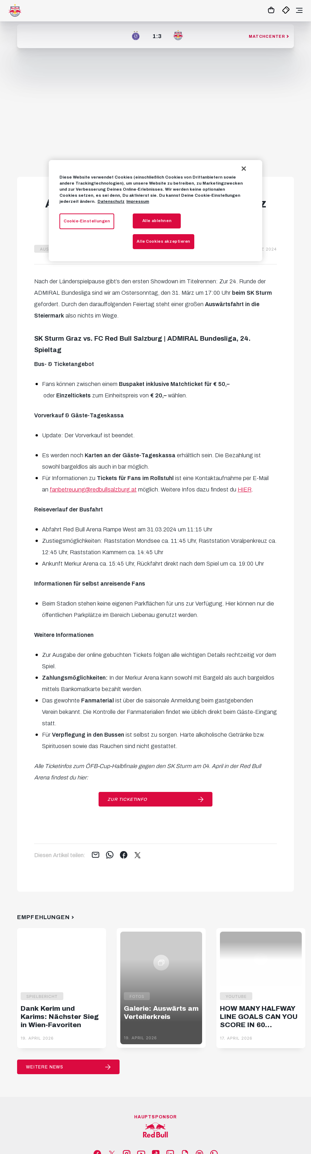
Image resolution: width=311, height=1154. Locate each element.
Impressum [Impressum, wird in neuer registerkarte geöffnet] (137, 201)
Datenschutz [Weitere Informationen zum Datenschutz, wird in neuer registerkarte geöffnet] (111, 201)
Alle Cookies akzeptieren (163, 241)
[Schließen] (244, 168)
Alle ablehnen (157, 220)
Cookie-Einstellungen (87, 221)
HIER (245, 489)
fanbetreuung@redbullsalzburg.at (93, 489)
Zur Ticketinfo (127, 799)
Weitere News (44, 1067)
